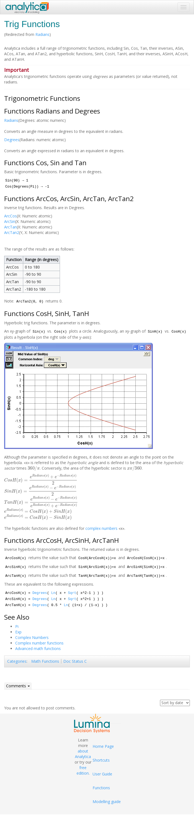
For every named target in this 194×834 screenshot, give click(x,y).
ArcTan (10, 227)
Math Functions (45, 661)
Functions (101, 787)
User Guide (102, 774)
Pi (17, 626)
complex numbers (101, 528)
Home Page (103, 746)
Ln (53, 593)
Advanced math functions (38, 648)
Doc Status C (75, 661)
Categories (17, 661)
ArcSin (9, 221)
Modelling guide (107, 801)
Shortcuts (101, 760)
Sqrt (72, 593)
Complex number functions (39, 643)
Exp (18, 632)
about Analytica (83, 753)
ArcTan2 (11, 232)
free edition (83, 770)
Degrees (11, 139)
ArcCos (10, 216)
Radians (42, 34)
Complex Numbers (32, 637)
